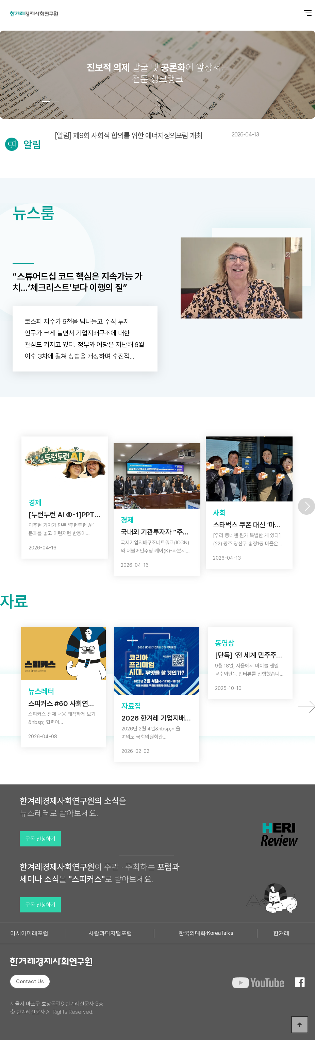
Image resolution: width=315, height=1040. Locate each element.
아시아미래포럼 (29, 933)
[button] (36, 101)
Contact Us (30, 981)
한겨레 (281, 933)
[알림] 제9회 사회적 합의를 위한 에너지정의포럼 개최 (157, 135)
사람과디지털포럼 (110, 933)
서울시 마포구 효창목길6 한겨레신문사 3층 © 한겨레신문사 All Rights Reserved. (56, 1008)
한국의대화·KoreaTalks (206, 933)
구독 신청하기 (40, 839)
